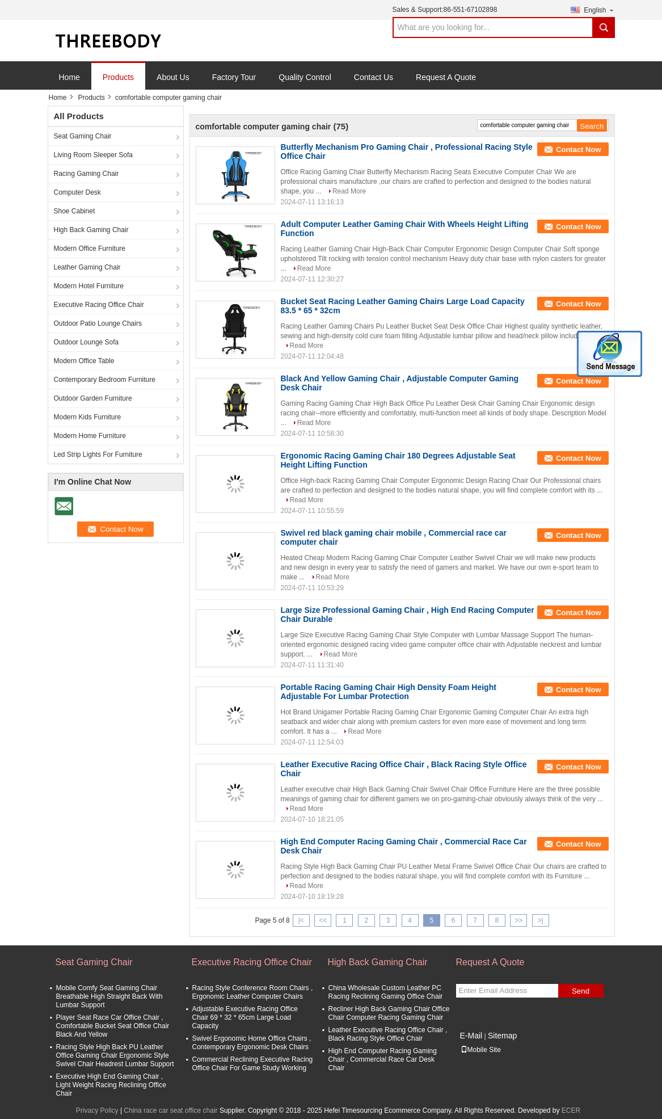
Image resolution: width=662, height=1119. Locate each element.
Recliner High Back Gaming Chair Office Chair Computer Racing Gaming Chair (389, 1013)
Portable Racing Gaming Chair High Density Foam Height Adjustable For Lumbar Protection (388, 692)
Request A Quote (446, 77)
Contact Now (578, 149)
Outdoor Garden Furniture (93, 398)
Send (580, 991)
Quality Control (305, 77)
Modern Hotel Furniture (89, 286)
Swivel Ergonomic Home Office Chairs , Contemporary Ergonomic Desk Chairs (251, 1042)
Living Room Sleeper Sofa (93, 155)
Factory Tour (234, 77)
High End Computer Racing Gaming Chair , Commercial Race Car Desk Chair (382, 1059)
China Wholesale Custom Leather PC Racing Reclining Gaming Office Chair (385, 992)
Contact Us (373, 77)
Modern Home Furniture (90, 436)
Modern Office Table (84, 361)
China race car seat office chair (170, 1110)
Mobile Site (481, 1050)
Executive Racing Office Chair (99, 305)
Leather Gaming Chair (87, 267)
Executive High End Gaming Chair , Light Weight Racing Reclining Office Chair (111, 1084)
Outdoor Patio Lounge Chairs (98, 323)
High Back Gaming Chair (91, 230)
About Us (173, 77)
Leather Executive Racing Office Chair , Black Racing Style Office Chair (388, 1034)
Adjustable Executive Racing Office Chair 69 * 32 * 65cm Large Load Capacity (245, 1017)
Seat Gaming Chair (83, 136)
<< (323, 920)
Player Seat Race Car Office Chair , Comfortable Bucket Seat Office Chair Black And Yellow (113, 1025)
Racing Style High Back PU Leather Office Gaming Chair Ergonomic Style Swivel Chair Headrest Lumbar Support (115, 1055)
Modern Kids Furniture (87, 417)
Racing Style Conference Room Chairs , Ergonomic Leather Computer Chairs (252, 992)
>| (540, 920)
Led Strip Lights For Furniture (98, 454)
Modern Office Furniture (90, 249)
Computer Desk (77, 192)
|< (301, 920)
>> (518, 920)
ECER (571, 1110)
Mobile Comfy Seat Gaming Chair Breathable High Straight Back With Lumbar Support (109, 996)
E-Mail (471, 1035)
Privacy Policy (97, 1110)
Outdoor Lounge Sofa (86, 342)
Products (118, 77)
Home (69, 77)
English (599, 10)
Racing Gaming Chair (86, 174)
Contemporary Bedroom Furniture (104, 380)
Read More (349, 191)
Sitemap (502, 1035)
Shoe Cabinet (74, 211)
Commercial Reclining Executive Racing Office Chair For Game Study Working (252, 1063)
